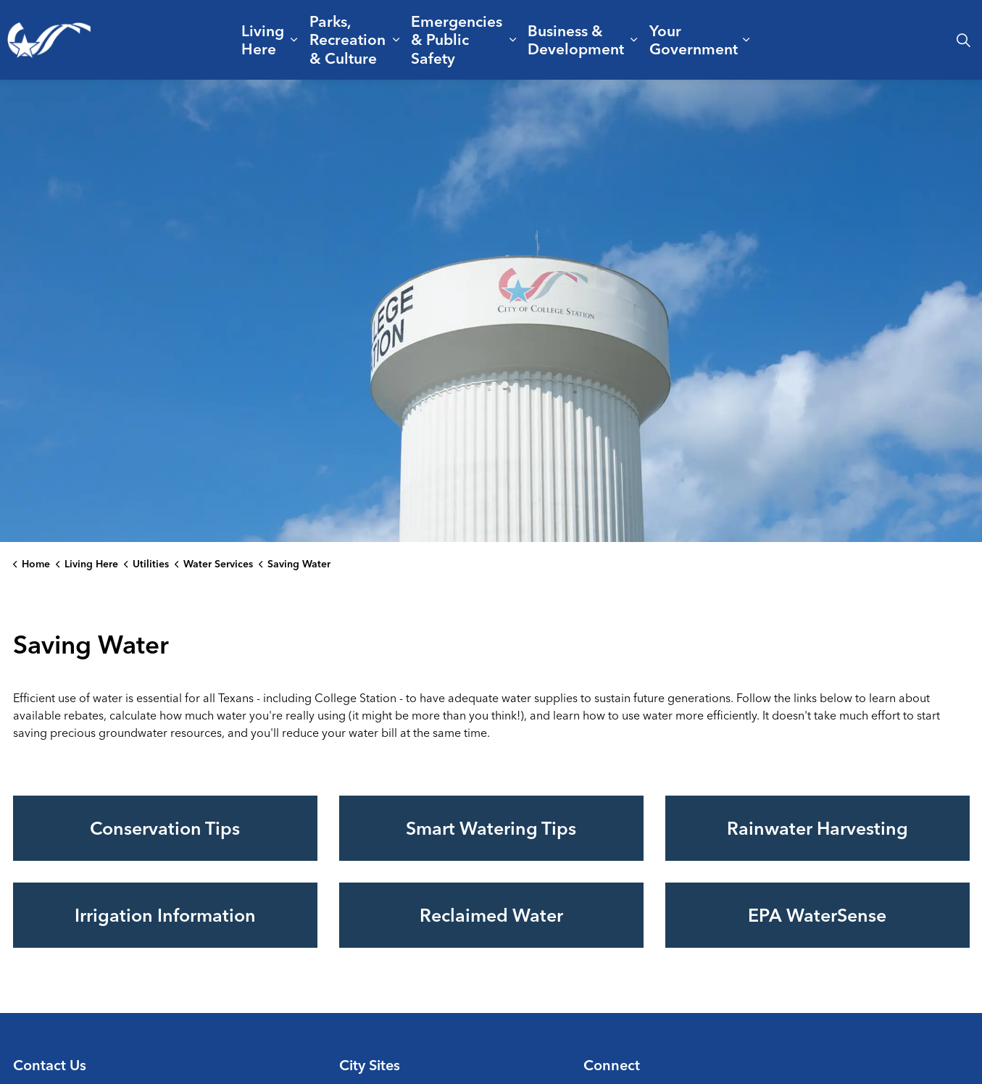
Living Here (262, 39)
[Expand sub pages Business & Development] (633, 40)
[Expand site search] (963, 40)
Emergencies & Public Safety (456, 39)
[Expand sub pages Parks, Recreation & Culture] (396, 40)
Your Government (693, 39)
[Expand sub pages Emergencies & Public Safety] (512, 40)
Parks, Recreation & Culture (347, 39)
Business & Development (576, 39)
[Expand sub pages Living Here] (294, 40)
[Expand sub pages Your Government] (746, 40)
